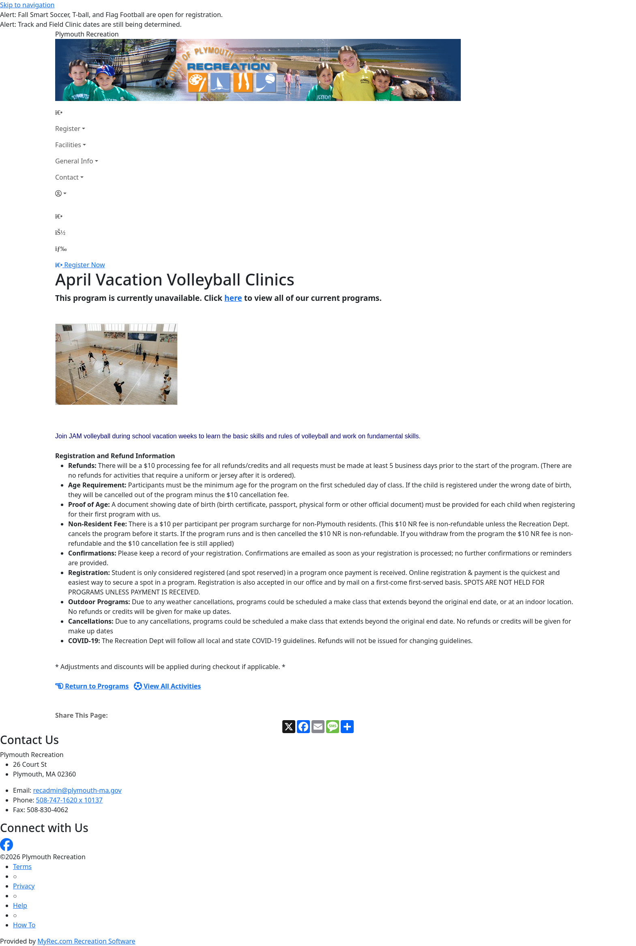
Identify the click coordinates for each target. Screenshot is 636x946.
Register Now (84, 264)
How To (24, 924)
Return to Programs (92, 686)
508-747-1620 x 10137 (69, 800)
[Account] (76, 193)
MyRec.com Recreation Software (86, 941)
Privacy (23, 886)
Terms (22, 866)
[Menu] (61, 248)
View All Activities (167, 686)
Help (20, 905)
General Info (74, 161)
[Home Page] (76, 112)
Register (67, 128)
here (233, 297)
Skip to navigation (27, 4)
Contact (67, 177)
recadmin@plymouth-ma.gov (77, 790)
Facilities (68, 144)
